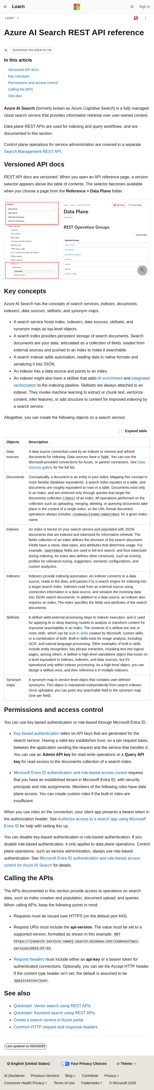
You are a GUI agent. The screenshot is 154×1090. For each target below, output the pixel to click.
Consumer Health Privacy (24, 1083)
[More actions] (145, 18)
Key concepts (18, 76)
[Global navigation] (5, 6)
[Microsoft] (77, 7)
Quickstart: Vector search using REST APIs (52, 1006)
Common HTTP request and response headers (55, 1027)
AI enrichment (110, 378)
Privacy (110, 1076)
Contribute (90, 1076)
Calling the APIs (20, 89)
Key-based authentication (36, 733)
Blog (68, 1076)
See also (15, 96)
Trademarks (90, 1083)
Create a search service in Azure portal (48, 1020)
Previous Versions (45, 1076)
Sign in (144, 7)
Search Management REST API (32, 151)
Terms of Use (64, 1083)
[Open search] (132, 6)
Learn (9, 18)
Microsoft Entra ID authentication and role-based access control (70, 773)
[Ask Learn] (136, 18)
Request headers (29, 959)
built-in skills (78, 633)
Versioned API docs (23, 70)
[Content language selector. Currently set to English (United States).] (28, 1064)
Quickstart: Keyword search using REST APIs (54, 1013)
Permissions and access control (33, 83)
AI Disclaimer (14, 1076)
